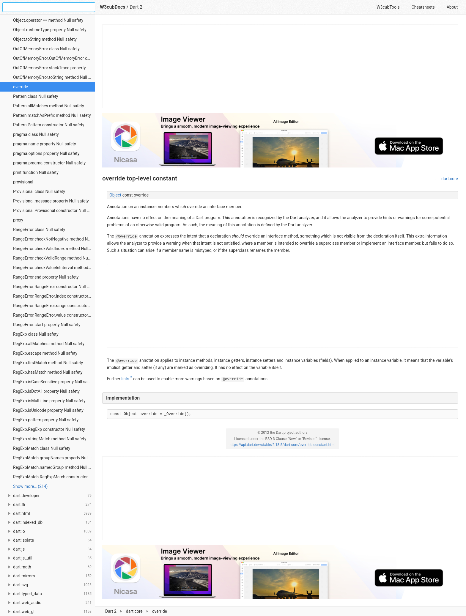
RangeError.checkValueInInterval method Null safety (54, 267)
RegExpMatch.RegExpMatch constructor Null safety (54, 476)
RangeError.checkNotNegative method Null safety (54, 239)
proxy (18, 220)
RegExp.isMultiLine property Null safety (49, 400)
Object (115, 195)
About (452, 7)
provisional (23, 182)
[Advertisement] (280, 66)
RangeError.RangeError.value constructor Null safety (54, 315)
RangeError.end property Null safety (45, 277)
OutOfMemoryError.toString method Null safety (54, 77)
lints (125, 378)
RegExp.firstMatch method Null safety (48, 362)
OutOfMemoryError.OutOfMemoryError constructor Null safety (54, 58)
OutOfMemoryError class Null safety (46, 48)
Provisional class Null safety (39, 191)
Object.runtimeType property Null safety (49, 29)
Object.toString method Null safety (45, 39)
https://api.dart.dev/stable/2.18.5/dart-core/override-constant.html (282, 445)
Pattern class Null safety (35, 96)
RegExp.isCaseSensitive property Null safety (54, 381)
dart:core (134, 611)
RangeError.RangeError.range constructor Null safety (54, 305)
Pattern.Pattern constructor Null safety (48, 124)
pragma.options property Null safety (46, 153)
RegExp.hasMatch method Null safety (47, 372)
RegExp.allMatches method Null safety (48, 343)
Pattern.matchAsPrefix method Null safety (52, 115)
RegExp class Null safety (36, 334)
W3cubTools (388, 7)
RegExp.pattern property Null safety (45, 419)
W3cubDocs (112, 7)
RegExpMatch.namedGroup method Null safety (54, 467)
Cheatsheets (423, 7)
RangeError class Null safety (39, 229)
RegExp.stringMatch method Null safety (49, 438)
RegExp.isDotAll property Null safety (46, 391)
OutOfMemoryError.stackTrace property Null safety (54, 67)
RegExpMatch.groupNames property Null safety (54, 457)
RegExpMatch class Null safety (41, 448)
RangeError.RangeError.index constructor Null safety (54, 296)
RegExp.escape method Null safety (45, 353)
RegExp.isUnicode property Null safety (48, 410)
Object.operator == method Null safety (48, 20)
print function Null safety (36, 172)
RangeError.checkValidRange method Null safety (54, 258)
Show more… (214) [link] (30, 486)
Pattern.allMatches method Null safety (48, 105)
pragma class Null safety (36, 134)
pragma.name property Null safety (44, 144)
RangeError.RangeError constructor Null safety (54, 286)
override (20, 86)
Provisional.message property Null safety (51, 201)
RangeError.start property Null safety (46, 324)
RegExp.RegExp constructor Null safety (49, 429)
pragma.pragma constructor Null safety (49, 163)
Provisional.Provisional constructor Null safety (54, 210)
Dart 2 (110, 611)
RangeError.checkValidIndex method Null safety (54, 248)
